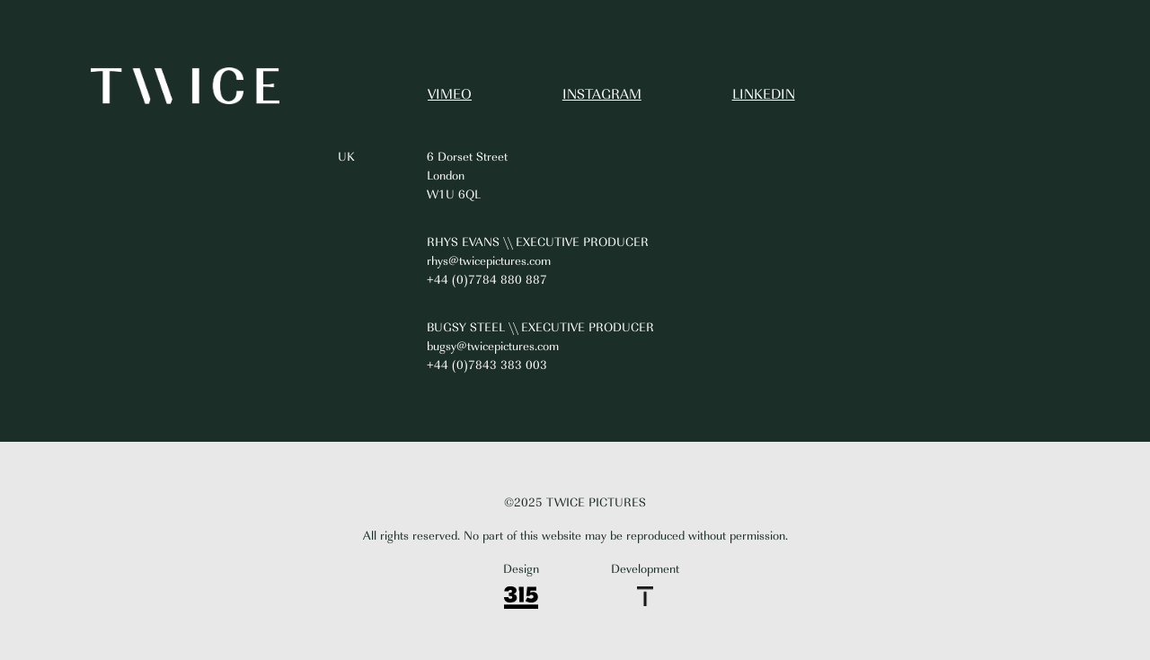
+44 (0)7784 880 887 (487, 279)
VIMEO (450, 94)
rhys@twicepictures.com (489, 260)
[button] (1101, 42)
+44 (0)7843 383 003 (487, 365)
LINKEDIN (763, 94)
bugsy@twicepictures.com (493, 346)
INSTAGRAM (601, 94)
